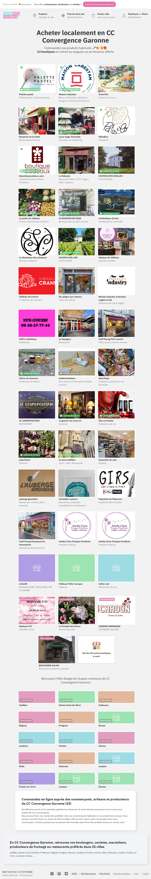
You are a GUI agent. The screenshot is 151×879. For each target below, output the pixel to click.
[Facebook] (52, 873)
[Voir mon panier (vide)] (103, 15)
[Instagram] (59, 873)
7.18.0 (145, 873)
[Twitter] (66, 873)
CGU (136, 873)
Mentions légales (122, 873)
